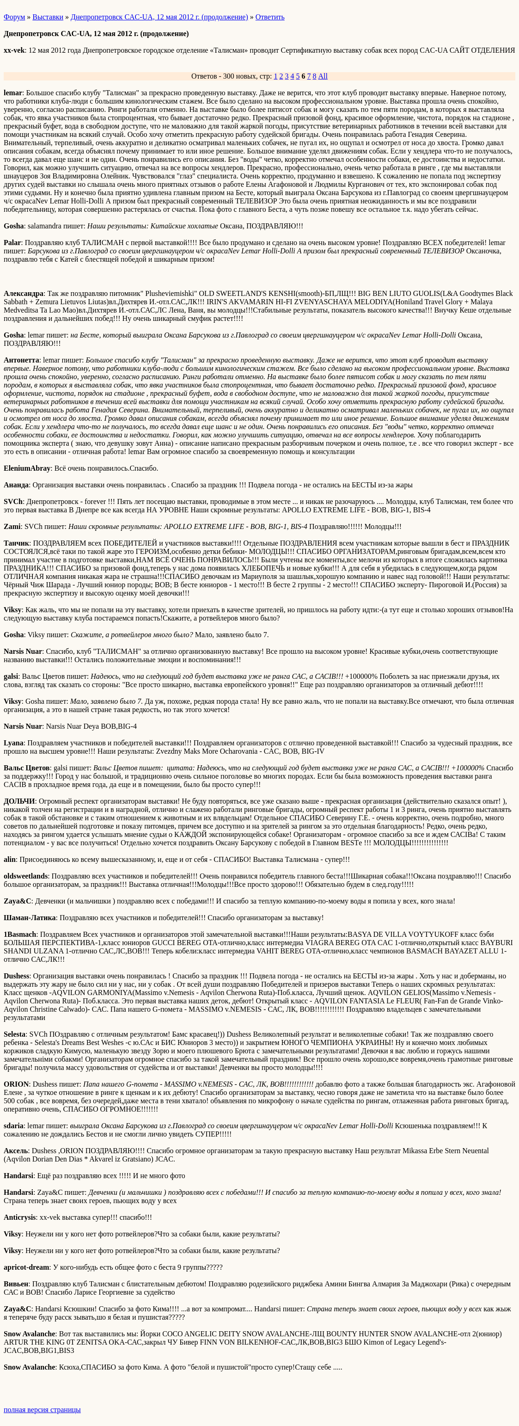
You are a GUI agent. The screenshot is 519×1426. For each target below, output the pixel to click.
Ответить (270, 17)
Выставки (47, 17)
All (322, 76)
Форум (14, 17)
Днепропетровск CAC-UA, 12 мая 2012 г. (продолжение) (159, 17)
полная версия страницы (42, 1410)
